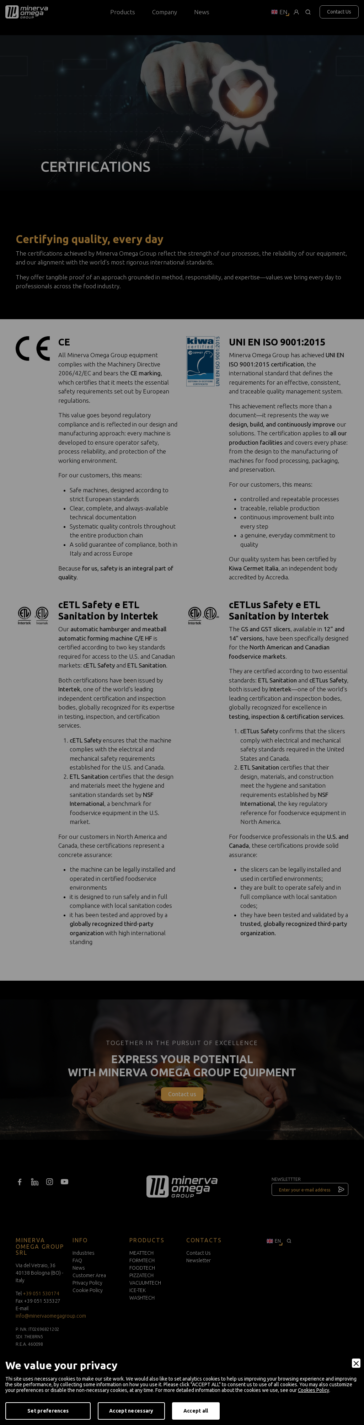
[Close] (356, 1363)
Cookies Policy (314, 1390)
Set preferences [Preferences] (48, 1411)
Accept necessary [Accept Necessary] (131, 1411)
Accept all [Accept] (195, 1411)
